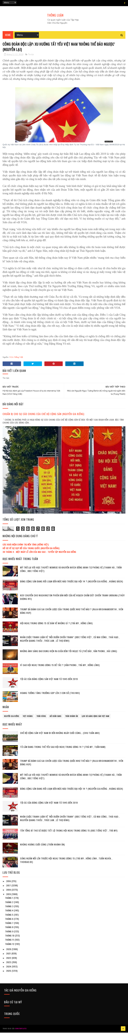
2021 (8, 954)
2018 (8, 890)
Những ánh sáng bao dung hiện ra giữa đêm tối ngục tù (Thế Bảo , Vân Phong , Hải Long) (68, 651)
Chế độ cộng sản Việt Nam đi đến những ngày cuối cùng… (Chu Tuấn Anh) (60, 733)
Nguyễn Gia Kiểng (11, 717)
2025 (9, 971)
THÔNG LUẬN (55, 15)
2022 (9, 958)
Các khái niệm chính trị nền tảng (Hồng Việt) (26, 545)
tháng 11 (10, 940)
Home (8, 35)
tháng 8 (9, 927)
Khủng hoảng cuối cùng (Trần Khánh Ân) (42, 845)
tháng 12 (10, 944)
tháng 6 (9, 919)
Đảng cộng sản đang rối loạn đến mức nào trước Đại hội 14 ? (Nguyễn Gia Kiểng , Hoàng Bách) (71, 582)
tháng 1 (9, 898)
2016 (8, 881)
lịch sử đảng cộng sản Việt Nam (95, 717)
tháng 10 (10, 936)
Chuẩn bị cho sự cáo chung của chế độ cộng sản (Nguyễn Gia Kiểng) (43, 414)
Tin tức (31, 55)
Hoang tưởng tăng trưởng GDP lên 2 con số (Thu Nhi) (50, 693)
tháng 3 (9, 906)
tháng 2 (9, 902)
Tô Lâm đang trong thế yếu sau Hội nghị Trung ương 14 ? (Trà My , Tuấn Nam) (62, 747)
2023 (9, 962)
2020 (9, 949)
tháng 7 (9, 923)
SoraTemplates (21, 1029)
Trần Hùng (41, 717)
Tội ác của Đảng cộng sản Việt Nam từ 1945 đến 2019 (49, 679)
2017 (8, 886)
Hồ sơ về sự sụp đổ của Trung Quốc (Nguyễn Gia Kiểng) (31, 548)
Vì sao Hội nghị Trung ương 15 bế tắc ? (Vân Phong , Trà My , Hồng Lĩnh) (60, 665)
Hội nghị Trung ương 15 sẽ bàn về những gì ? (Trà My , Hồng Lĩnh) (56, 623)
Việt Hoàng (28, 717)
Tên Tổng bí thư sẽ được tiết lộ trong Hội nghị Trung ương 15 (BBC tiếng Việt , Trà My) (68, 831)
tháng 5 (9, 915)
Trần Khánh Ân (71, 717)
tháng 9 (9, 932)
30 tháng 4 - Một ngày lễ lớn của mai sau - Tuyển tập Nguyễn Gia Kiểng (39, 552)
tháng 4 (9, 911)
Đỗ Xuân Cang (55, 717)
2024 (9, 967)
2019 (8, 894)
